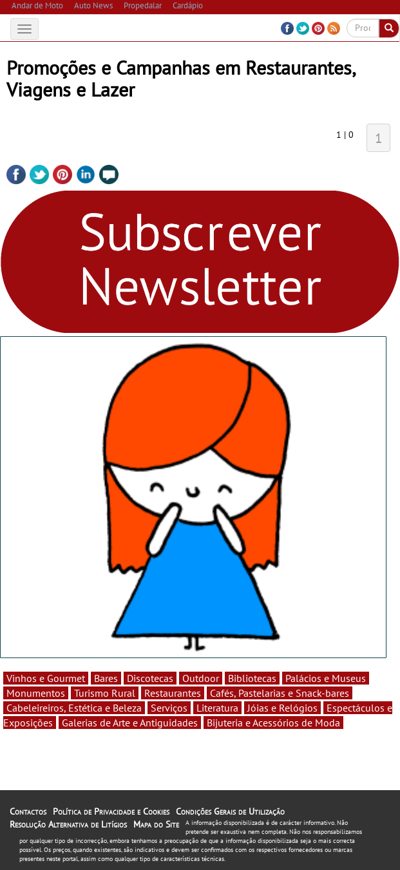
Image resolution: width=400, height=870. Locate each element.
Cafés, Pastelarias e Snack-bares (279, 692)
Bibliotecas (252, 678)
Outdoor (200, 678)
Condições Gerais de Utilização (230, 811)
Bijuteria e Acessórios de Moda (273, 722)
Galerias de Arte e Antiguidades (130, 722)
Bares (106, 678)
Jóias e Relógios (282, 707)
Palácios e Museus (325, 678)
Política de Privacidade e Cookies (111, 811)
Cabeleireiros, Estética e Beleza (74, 707)
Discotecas (150, 678)
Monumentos (35, 692)
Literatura (217, 707)
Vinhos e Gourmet (45, 678)
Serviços (169, 707)
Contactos (28, 811)
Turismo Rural (104, 692)
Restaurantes (172, 692)
